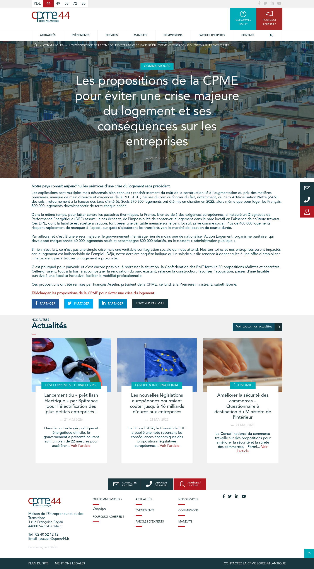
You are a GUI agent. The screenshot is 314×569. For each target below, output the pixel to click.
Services (112, 35)
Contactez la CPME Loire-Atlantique (255, 563)
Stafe (53, 547)
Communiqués (53, 45)
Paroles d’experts (212, 35)
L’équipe (99, 509)
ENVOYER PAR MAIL (150, 303)
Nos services (188, 499)
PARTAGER (45, 303)
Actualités (48, 35)
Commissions (173, 35)
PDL (37, 3)
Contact (247, 35)
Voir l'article (80, 446)
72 (75, 3)
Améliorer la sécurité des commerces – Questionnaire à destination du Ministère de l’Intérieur (242, 406)
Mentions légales (70, 563)
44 (48, 3)
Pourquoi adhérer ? (108, 517)
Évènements (80, 35)
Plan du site (38, 563)
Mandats (140, 35)
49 (58, 3)
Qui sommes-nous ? (107, 499)
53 (66, 3)
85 (83, 3)
